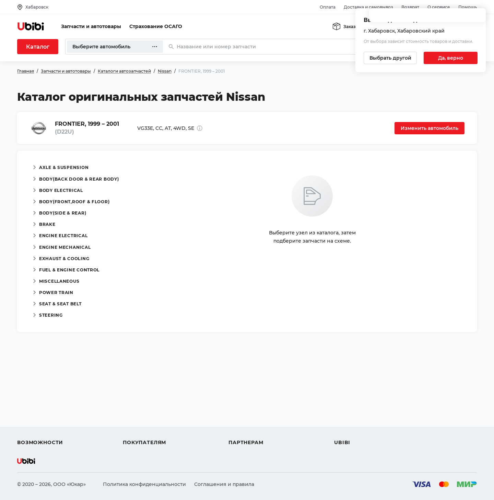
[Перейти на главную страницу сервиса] (31, 26)
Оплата (328, 7)
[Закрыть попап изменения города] (477, 17)
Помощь (467, 7)
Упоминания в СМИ (359, 430)
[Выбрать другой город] (390, 58)
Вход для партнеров (254, 418)
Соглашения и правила (224, 484)
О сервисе (438, 7)
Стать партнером (250, 430)
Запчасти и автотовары (91, 26)
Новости (345, 418)
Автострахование (39, 405)
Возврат (410, 7)
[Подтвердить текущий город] (451, 58)
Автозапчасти (34, 393)
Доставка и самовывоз (368, 7)
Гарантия (135, 430)
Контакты (346, 405)
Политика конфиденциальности (144, 484)
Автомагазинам (248, 405)
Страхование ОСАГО (155, 26)
